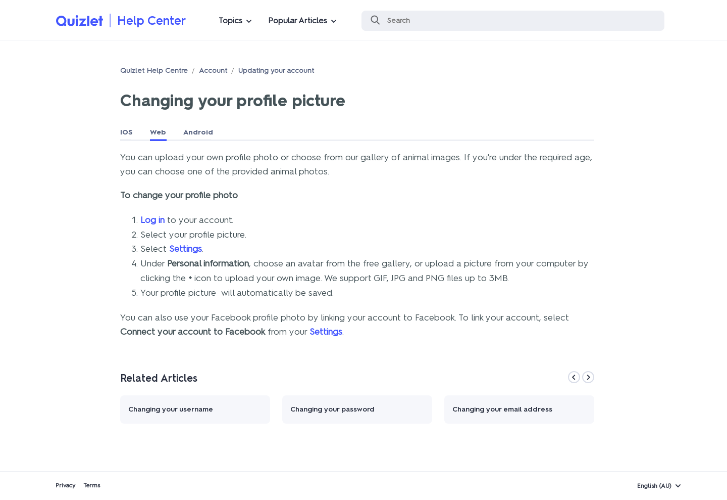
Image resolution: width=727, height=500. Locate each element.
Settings (185, 248)
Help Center (151, 20)
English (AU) (654, 485)
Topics (230, 20)
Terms (91, 485)
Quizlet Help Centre (154, 70)
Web (158, 132)
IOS (126, 132)
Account (213, 70)
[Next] (588, 377)
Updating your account (276, 70)
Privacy (65, 485)
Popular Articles (297, 20)
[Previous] (574, 377)
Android (198, 132)
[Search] (512, 21)
